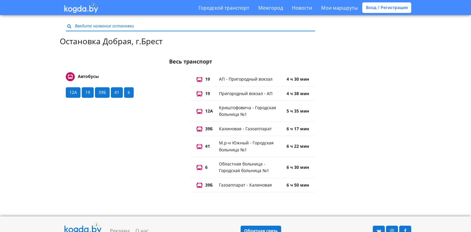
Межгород (270, 8)
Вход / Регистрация (387, 7)
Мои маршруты (339, 8)
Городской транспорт (224, 8)
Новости (302, 8)
